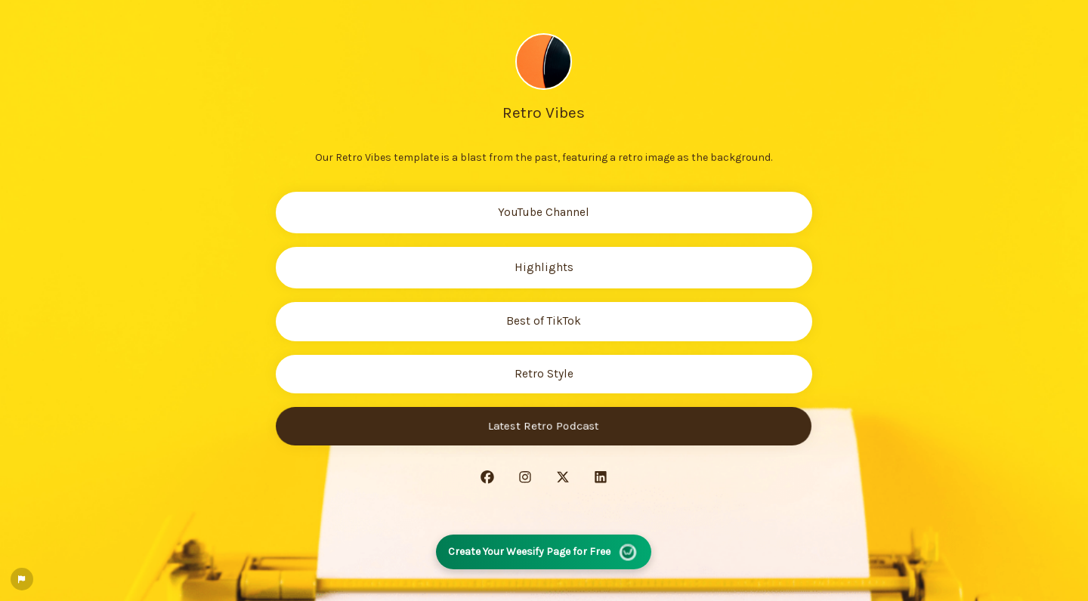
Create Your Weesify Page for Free (544, 551)
